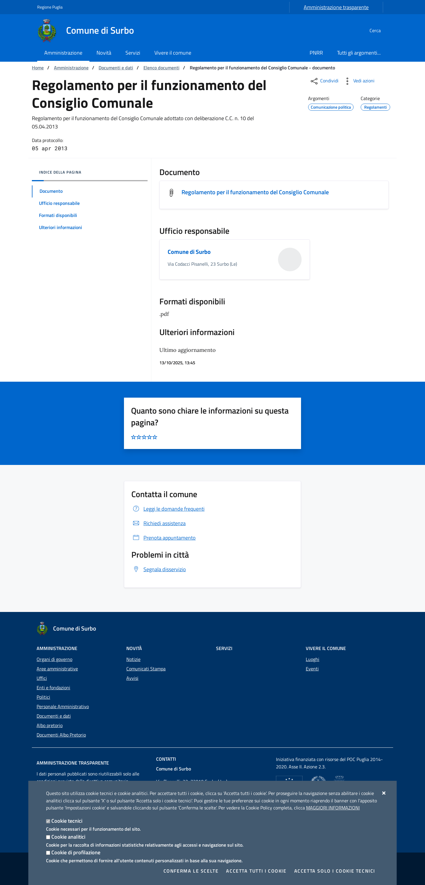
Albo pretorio (50, 725)
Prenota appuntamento (163, 538)
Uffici (42, 678)
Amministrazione (71, 67)
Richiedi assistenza (158, 524)
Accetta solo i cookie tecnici (334, 870)
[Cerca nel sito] (381, 30)
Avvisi (132, 678)
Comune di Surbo (189, 252)
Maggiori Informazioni (333, 807)
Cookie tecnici (66, 821)
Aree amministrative (57, 668)
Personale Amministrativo (63, 706)
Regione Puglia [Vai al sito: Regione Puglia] (50, 7)
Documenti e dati (116, 67)
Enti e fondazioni (53, 687)
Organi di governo (54, 659)
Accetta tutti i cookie (256, 870)
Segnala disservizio (158, 569)
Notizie (133, 659)
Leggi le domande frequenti (168, 509)
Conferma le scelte (191, 870)
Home (38, 67)
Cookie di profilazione (75, 852)
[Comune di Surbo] (89, 30)
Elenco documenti (161, 67)
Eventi (312, 668)
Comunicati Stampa (146, 668)
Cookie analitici (68, 837)
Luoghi (312, 659)
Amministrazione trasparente (336, 7)
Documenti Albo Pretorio (61, 734)
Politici (43, 697)
